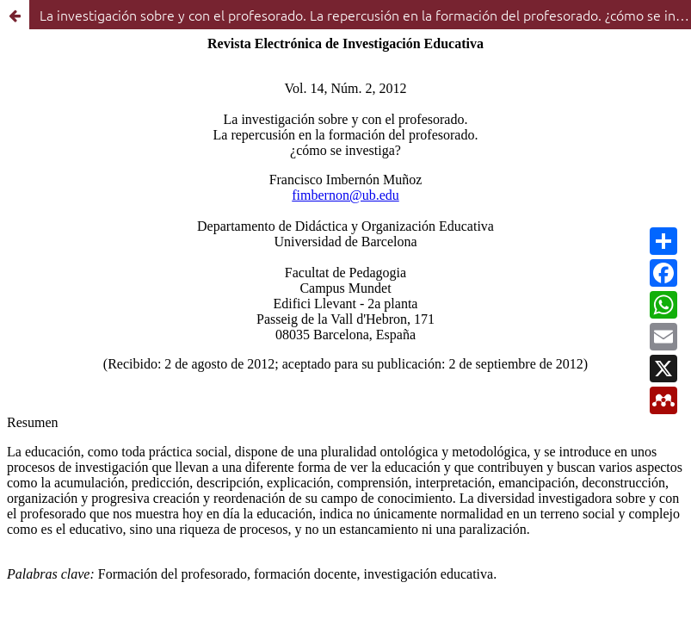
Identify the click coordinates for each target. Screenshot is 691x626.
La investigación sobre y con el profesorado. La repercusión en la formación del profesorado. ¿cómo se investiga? (365, 14)
